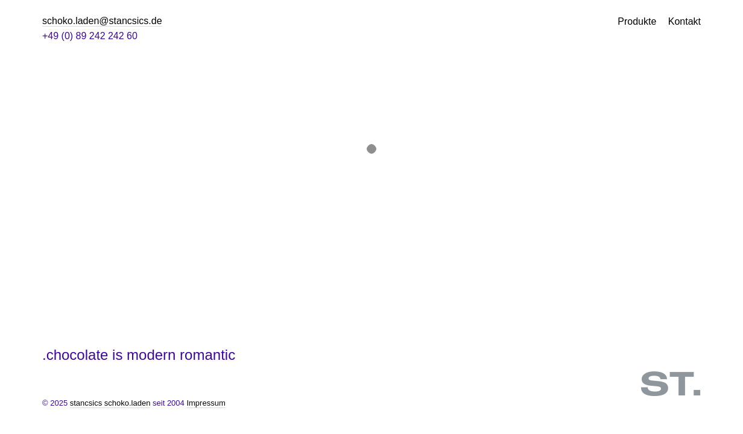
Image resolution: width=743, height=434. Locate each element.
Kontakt (684, 21)
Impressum (205, 402)
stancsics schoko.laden (110, 402)
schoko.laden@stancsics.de (102, 21)
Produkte (637, 21)
